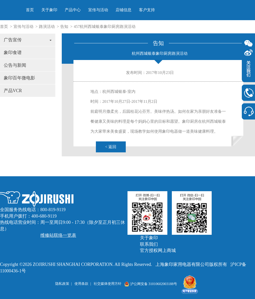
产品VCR (13, 90)
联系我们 (149, 244)
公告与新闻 (15, 65)
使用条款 (81, 284)
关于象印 (114, 10)
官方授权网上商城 (158, 250)
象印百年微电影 (19, 77)
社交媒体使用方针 (108, 284)
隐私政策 (62, 284)
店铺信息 (188, 10)
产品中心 (138, 10)
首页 (95, 10)
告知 (64, 26)
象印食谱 (13, 52)
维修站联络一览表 (58, 235)
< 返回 (110, 147)
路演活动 (47, 26)
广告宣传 (28, 39)
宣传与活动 (163, 10)
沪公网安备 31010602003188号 (150, 284)
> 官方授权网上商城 (250, 12)
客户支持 (212, 10)
